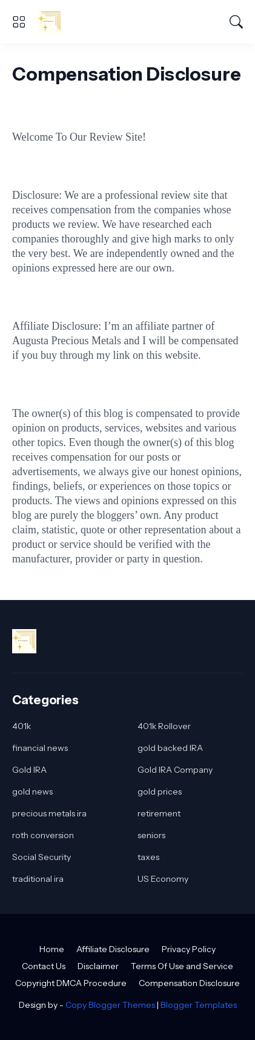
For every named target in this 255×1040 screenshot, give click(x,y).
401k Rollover (164, 726)
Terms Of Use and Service (182, 966)
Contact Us (43, 966)
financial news (40, 747)
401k (21, 726)
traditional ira (38, 878)
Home (51, 949)
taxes (148, 857)
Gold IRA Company (175, 769)
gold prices (159, 791)
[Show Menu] (19, 22)
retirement (158, 813)
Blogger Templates (199, 1004)
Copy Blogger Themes (110, 1004)
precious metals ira (49, 813)
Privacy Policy (189, 949)
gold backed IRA (170, 747)
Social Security (41, 857)
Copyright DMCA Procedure (71, 983)
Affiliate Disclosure (113, 949)
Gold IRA (29, 769)
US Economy (162, 878)
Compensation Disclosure (189, 983)
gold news (32, 791)
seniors (151, 835)
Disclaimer (98, 966)
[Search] (236, 22)
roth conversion (43, 835)
